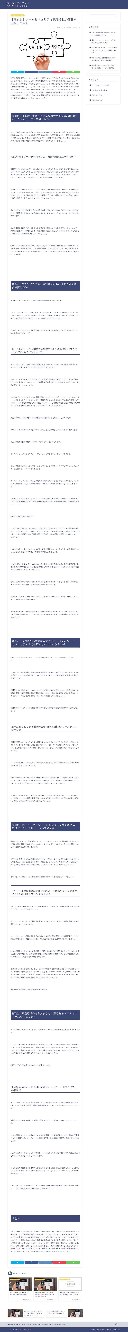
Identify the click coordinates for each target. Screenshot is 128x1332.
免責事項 (26, 1329)
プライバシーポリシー (15, 1329)
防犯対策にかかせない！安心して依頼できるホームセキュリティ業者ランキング (104, 50)
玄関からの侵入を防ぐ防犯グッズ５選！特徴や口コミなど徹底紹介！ (103, 59)
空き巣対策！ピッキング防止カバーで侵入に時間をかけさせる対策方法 (104, 67)
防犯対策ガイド (97, 95)
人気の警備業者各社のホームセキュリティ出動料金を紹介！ (104, 34)
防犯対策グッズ (97, 100)
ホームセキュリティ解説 (18, 15)
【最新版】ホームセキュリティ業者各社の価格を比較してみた (104, 41)
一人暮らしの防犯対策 (99, 90)
